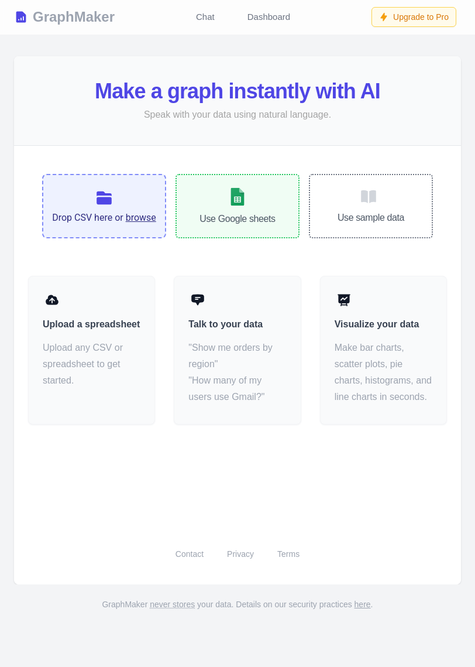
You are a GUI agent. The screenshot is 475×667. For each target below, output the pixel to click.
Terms (288, 554)
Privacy (240, 554)
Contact (189, 554)
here (362, 604)
